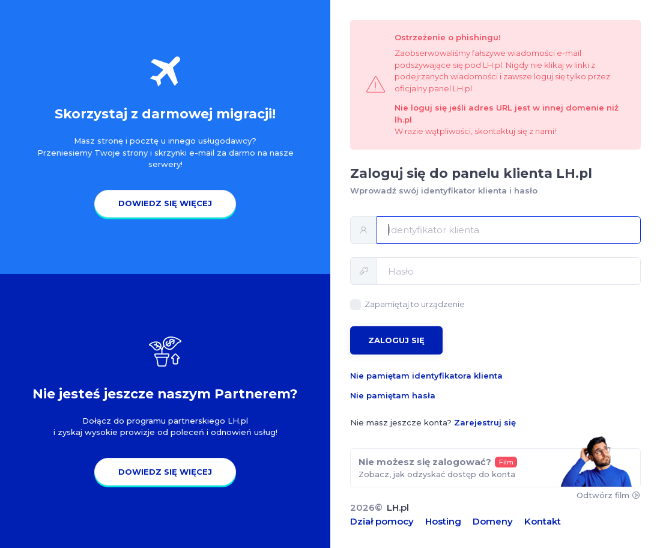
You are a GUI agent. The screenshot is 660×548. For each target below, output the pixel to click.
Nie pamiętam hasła (392, 395)
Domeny (493, 521)
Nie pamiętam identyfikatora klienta (426, 375)
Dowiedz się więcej (165, 203)
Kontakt (542, 521)
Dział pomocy (382, 521)
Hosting (443, 521)
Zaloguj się (396, 340)
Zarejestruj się (485, 422)
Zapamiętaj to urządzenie (415, 304)
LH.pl (398, 507)
